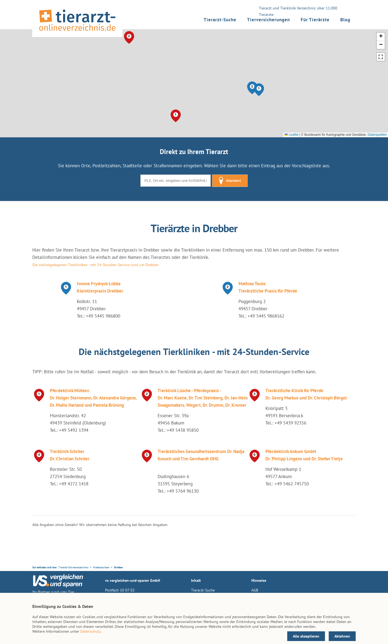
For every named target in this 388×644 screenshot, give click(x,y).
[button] (259, 89)
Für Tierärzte (315, 20)
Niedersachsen (101, 567)
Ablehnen (342, 636)
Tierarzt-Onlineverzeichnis (73, 567)
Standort (230, 181)
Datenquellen (377, 135)
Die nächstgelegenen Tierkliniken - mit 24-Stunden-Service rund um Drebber (95, 264)
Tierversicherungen (268, 20)
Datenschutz (90, 631)
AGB (254, 590)
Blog (345, 20)
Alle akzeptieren (306, 636)
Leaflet (291, 135)
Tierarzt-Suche (220, 20)
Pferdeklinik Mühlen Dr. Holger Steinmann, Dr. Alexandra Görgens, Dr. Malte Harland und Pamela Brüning (93, 398)
